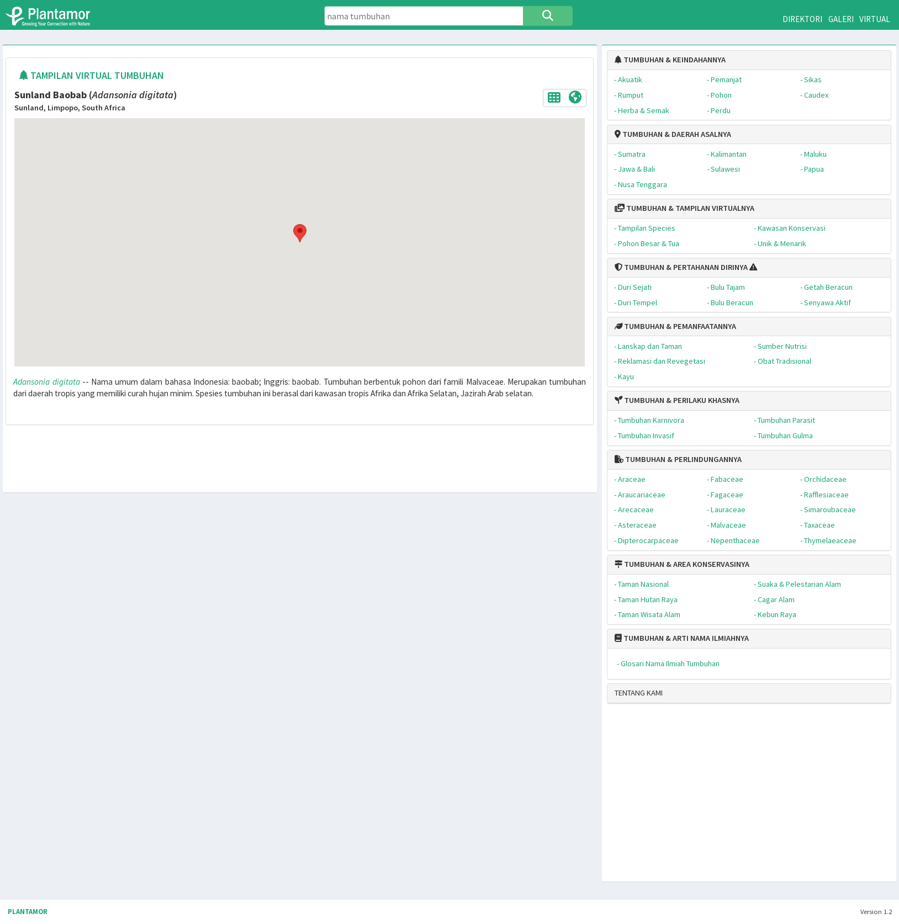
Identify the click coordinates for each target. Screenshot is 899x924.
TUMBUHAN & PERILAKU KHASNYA (677, 400)
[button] (299, 233)
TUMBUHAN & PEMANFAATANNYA (675, 326)
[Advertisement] (740, 797)
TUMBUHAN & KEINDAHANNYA (670, 60)
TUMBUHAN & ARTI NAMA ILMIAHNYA (682, 638)
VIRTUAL (874, 19)
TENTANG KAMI (639, 693)
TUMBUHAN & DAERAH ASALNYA (673, 134)
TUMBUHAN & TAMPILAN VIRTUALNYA (684, 208)
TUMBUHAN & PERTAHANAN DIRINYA (681, 267)
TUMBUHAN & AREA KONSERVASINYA (682, 564)
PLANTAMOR (27, 911)
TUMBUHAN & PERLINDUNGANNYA (678, 459)
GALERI (841, 19)
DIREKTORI (802, 19)
